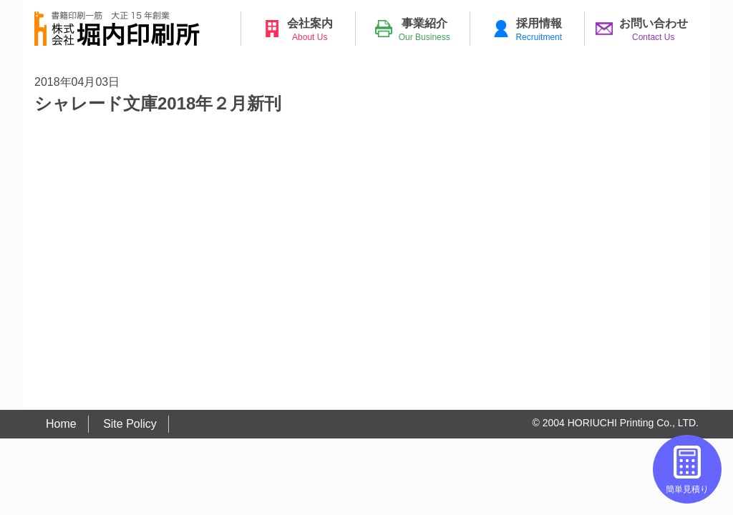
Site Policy (130, 424)
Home (61, 424)
